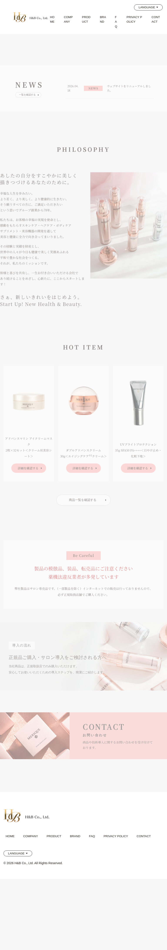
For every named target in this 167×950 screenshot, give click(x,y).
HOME (52, 19)
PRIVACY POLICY (134, 19)
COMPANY (68, 19)
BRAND (103, 19)
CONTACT (156, 19)
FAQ (116, 21)
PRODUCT (86, 19)
